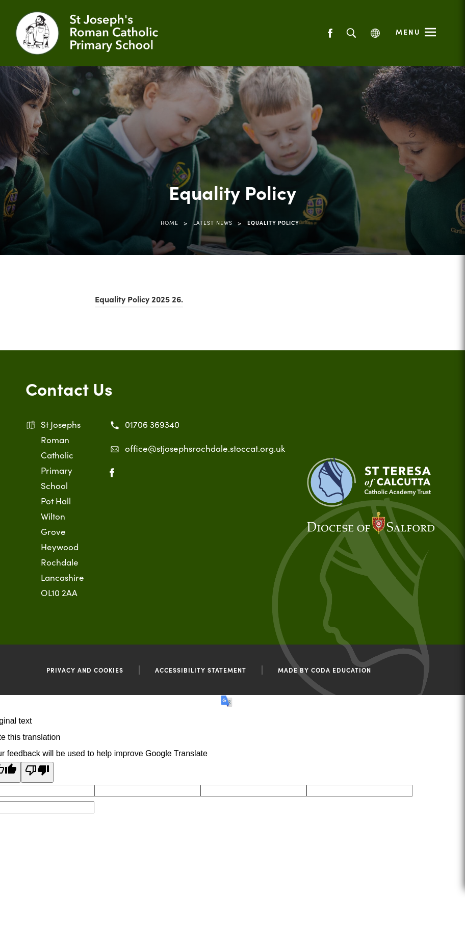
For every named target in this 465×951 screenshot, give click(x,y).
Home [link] (169, 222)
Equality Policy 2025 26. (139, 300)
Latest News (212, 222)
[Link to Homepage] (99, 33)
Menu (408, 32)
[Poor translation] (37, 772)
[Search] (351, 33)
